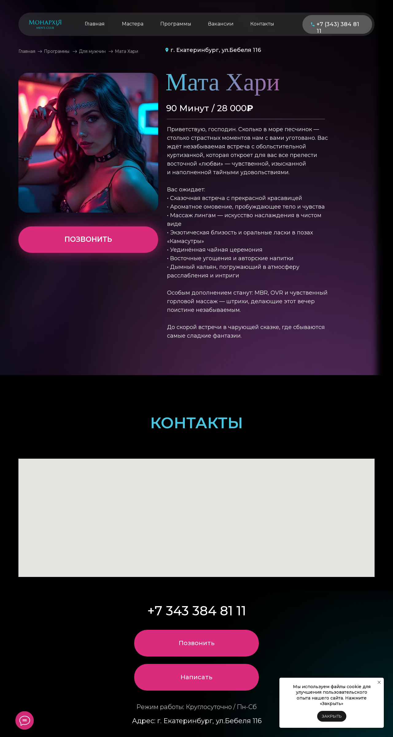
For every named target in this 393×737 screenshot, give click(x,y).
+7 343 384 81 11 (196, 611)
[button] (196, 677)
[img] (45, 24)
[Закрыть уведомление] (379, 682)
